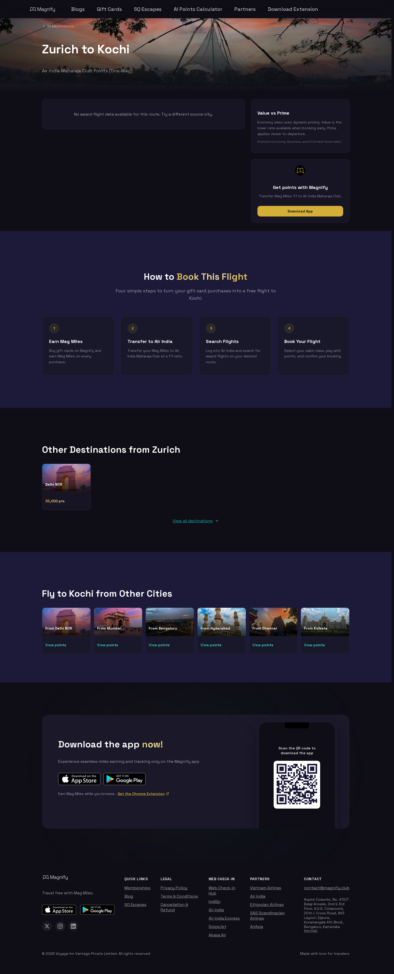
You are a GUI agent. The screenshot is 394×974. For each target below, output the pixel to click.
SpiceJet (217, 929)
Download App (300, 211)
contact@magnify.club (326, 890)
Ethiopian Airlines (267, 907)
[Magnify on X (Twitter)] (47, 929)
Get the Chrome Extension (143, 796)
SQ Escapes (135, 907)
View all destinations (196, 523)
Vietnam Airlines (265, 890)
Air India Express (224, 920)
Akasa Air (217, 937)
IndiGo (215, 904)
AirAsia (256, 929)
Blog (128, 898)
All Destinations (58, 26)
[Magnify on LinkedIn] (73, 929)
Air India (216, 912)
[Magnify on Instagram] (60, 929)
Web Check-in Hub (222, 893)
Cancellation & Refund (174, 909)
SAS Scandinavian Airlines (267, 918)
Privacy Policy (174, 890)
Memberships (137, 890)
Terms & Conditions (179, 898)
